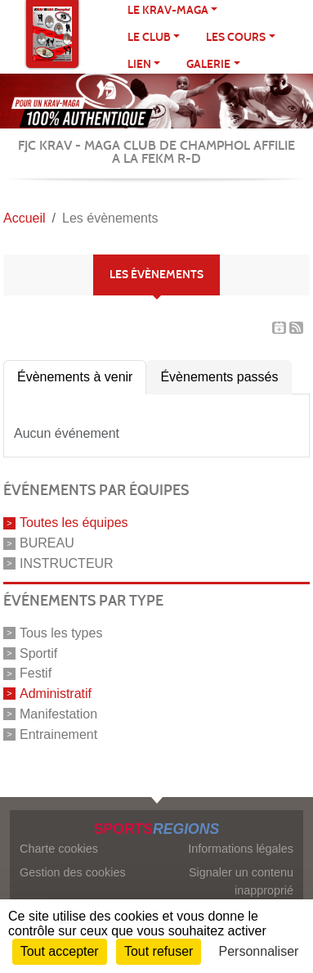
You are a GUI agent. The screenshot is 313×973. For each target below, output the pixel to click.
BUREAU (47, 543)
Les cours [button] (236, 37)
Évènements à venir (74, 377)
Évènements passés (219, 377)
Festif (35, 673)
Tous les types (61, 633)
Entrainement (58, 734)
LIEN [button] (139, 64)
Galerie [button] (208, 64)
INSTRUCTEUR (67, 563)
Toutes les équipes (74, 522)
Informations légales (240, 848)
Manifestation (58, 714)
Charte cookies (59, 848)
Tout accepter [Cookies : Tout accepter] (59, 951)
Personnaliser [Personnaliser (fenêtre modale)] (259, 951)
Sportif (38, 653)
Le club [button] (149, 37)
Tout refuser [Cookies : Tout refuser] (158, 951)
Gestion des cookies (73, 872)
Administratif (56, 693)
